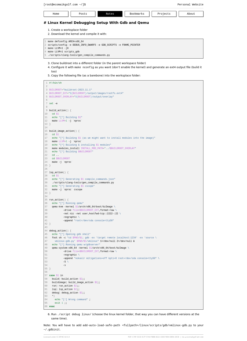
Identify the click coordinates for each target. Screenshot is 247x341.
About (191, 14)
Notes (110, 14)
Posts (83, 14)
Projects (163, 14)
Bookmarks (137, 14)
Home (56, 14)
